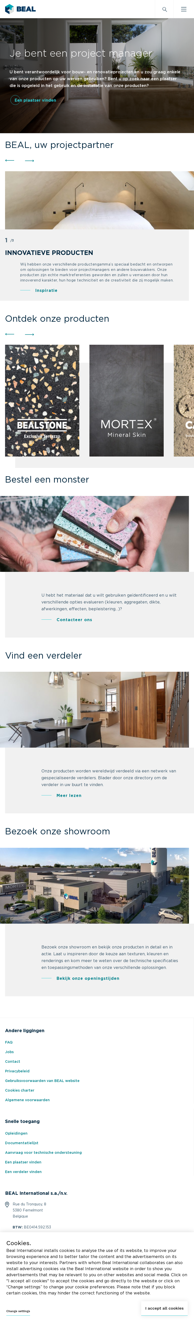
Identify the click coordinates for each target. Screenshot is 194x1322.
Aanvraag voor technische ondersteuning (43, 1153)
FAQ (9, 1042)
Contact (12, 1062)
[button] (9, 160)
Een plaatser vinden (35, 100)
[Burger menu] (183, 9)
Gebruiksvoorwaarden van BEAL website (42, 1081)
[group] (42, 401)
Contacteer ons (74, 620)
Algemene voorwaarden (27, 1100)
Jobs (9, 1052)
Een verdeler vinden (23, 1172)
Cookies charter (19, 1090)
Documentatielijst (21, 1143)
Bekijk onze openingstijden (88, 979)
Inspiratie (46, 291)
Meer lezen (69, 796)
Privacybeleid (17, 1071)
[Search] (164, 9)
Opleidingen (16, 1133)
